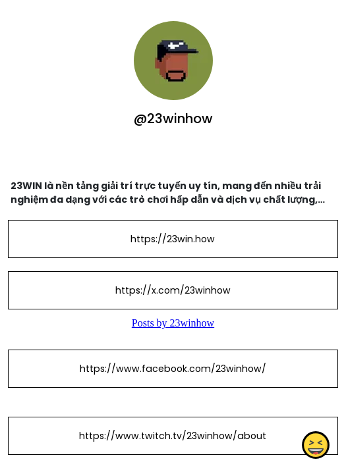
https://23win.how (172, 239)
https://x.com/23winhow (173, 290)
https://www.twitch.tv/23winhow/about (172, 435)
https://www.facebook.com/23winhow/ (173, 368)
